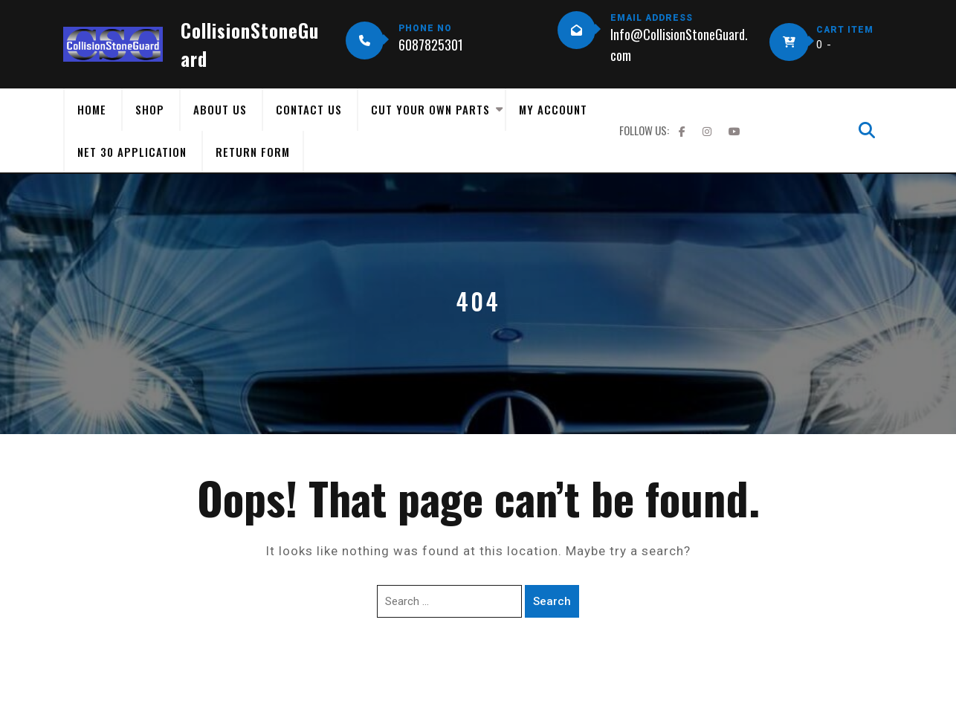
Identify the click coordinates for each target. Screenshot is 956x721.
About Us (220, 109)
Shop (149, 109)
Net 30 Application (132, 151)
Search (552, 601)
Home (91, 109)
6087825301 (430, 44)
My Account (553, 109)
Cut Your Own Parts (430, 109)
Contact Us (309, 109)
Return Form (253, 151)
